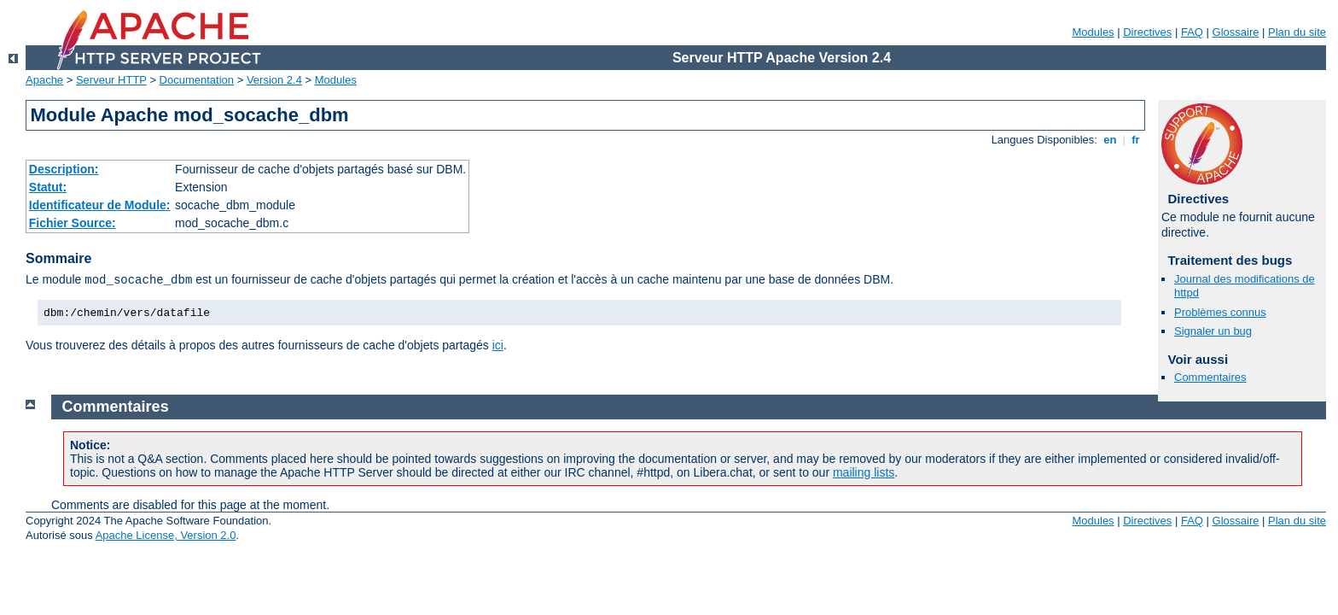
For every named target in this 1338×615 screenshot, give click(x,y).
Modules (1093, 32)
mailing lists (863, 472)
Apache (44, 79)
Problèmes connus (1220, 312)
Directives (1147, 32)
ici (497, 345)
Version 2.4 (274, 79)
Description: (64, 169)
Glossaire (1236, 32)
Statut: (48, 187)
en (1110, 139)
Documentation (197, 79)
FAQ (1192, 32)
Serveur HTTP (111, 79)
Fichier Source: (72, 223)
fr (1136, 139)
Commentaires (1210, 377)
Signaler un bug (1213, 331)
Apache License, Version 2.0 (166, 535)
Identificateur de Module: (100, 205)
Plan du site (1297, 32)
